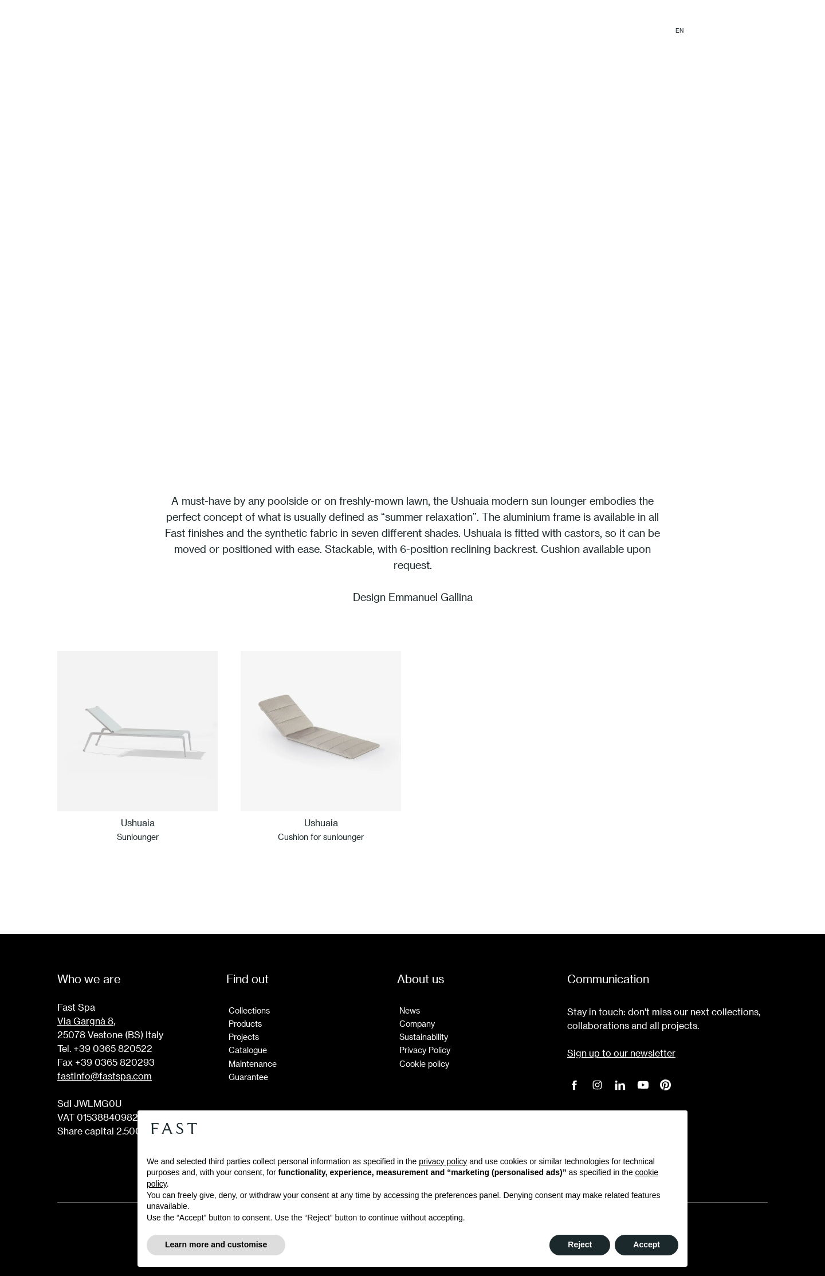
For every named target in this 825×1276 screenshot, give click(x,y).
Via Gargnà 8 (85, 1020)
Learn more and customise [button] (216, 1244)
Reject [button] (580, 1244)
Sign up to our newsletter (621, 1052)
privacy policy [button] (443, 1161)
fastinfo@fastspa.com (104, 1075)
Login (755, 30)
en (679, 30)
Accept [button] (646, 1244)
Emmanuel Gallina (430, 597)
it (699, 30)
